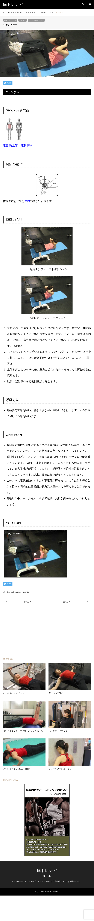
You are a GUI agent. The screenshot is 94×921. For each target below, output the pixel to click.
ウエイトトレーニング (36, 20)
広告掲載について (60, 881)
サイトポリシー (44, 881)
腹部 (22, 20)
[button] (47, 820)
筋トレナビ (47, 870)
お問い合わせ (75, 881)
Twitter (44, 876)
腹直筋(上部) (10, 145)
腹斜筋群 (26, 145)
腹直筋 (26, 592)
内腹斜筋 (18, 592)
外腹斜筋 (10, 592)
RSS (50, 876)
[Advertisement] (47, 629)
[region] (47, 820)
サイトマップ (30, 881)
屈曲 (27, 201)
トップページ (17, 881)
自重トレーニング (10, 20)
